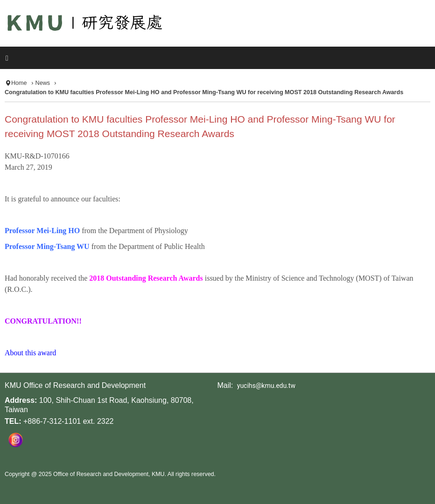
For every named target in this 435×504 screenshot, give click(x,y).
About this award (30, 353)
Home (19, 83)
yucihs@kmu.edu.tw (266, 385)
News (42, 83)
